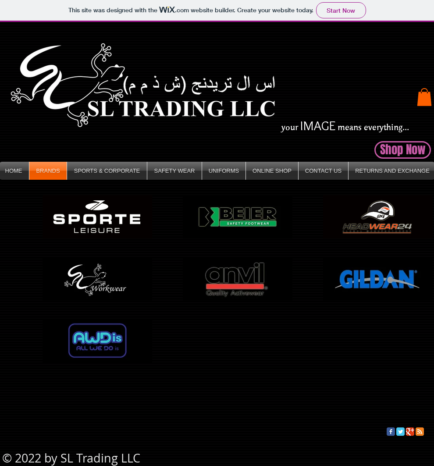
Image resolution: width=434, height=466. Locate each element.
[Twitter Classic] (400, 431)
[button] (424, 97)
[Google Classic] (410, 431)
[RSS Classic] (420, 431)
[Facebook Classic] (391, 431)
